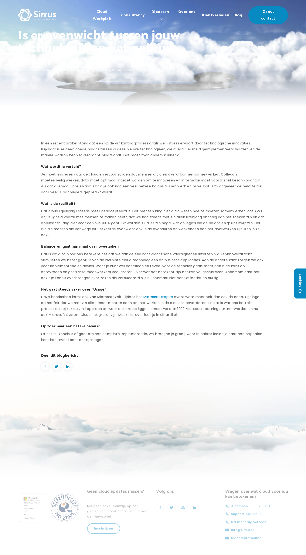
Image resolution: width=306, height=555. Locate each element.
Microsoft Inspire (158, 296)
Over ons (187, 12)
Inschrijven (103, 536)
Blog (238, 15)
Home (23, 70)
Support (300, 283)
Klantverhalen (216, 15)
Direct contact (268, 15)
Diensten (160, 12)
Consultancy (133, 15)
